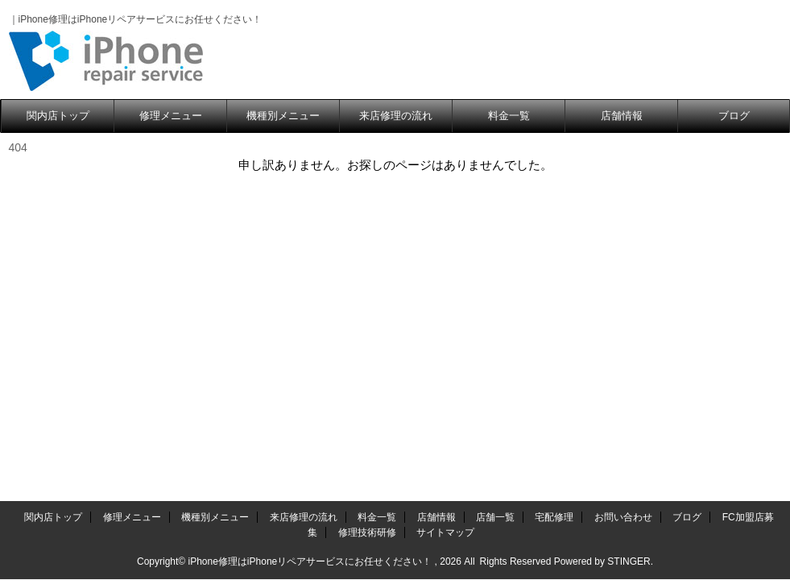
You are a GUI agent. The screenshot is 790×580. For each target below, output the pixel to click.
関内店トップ (58, 116)
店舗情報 (622, 116)
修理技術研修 (367, 532)
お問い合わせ (623, 517)
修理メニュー (170, 116)
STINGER (628, 561)
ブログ (734, 116)
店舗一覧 (495, 517)
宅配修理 (554, 517)
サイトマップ (445, 532)
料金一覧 (509, 116)
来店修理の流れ (395, 116)
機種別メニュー (283, 116)
